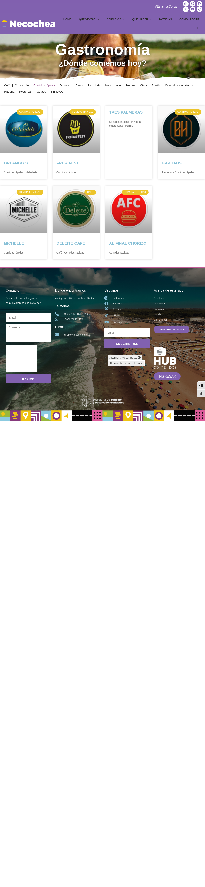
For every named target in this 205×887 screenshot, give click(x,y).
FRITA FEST (67, 162)
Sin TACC (57, 90)
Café (7, 83)
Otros (143, 83)
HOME (67, 17)
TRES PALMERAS (126, 111)
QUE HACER (142, 18)
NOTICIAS (165, 17)
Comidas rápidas (44, 83)
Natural (130, 83)
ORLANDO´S (16, 162)
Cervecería (22, 83)
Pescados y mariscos (179, 83)
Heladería (94, 83)
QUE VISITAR (89, 18)
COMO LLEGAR (189, 17)
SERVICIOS (116, 18)
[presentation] (21, 357)
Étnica (80, 83)
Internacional (113, 83)
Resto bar (25, 90)
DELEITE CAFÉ (70, 242)
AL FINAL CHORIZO (128, 242)
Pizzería (9, 90)
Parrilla (156, 83)
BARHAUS (172, 162)
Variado (41, 90)
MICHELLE (14, 242)
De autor (65, 83)
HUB (196, 26)
